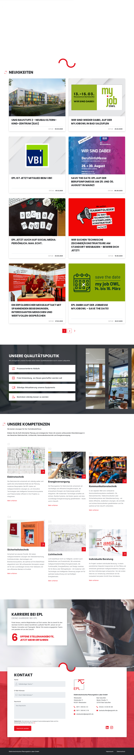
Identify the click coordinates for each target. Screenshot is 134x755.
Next (74, 331)
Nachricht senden (23, 728)
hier (34, 723)
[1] (64, 331)
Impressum (109, 751)
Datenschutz (121, 751)
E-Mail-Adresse (19, 690)
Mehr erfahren (12, 500)
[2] (69, 331)
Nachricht (17, 701)
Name (16, 680)
